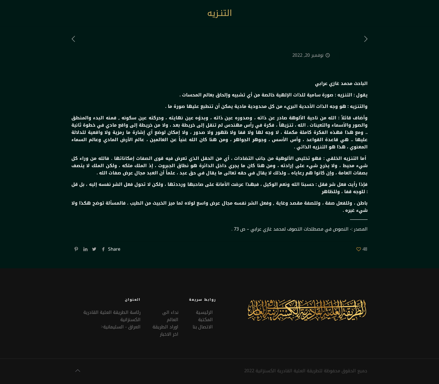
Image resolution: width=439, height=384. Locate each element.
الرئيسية (204, 312)
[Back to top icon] (77, 370)
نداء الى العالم (170, 316)
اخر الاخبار (169, 334)
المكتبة (205, 319)
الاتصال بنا (203, 327)
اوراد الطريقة (165, 327)
